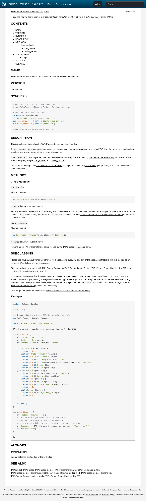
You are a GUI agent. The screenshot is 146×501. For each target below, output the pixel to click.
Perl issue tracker (92, 494)
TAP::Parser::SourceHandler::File (96, 473)
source (40, 12)
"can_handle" (40, 160)
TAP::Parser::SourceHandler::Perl (64, 473)
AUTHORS (20, 61)
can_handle (30, 48)
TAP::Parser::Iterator (28, 152)
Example (24, 57)
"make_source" (58, 160)
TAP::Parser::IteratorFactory (101, 157)
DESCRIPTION (22, 39)
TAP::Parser (90, 165)
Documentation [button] (63, 4)
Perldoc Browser (15, 4)
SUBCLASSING (22, 54)
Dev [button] (49, 4)
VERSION (20, 33)
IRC (113, 494)
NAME (18, 30)
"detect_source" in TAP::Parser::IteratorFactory (101, 214)
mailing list (106, 494)
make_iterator (31, 51)
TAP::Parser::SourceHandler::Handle (27, 476)
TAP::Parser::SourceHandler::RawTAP (109, 268)
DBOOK (40, 490)
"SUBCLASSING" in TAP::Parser (36, 260)
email (83, 490)
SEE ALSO (20, 64)
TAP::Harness (112, 279)
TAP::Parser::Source (50, 144)
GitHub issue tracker (71, 490)
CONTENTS (19, 23)
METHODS (20, 42)
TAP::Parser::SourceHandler (24, 12)
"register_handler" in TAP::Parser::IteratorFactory (68, 291)
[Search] (125, 4)
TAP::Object (16, 470)
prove (43, 279)
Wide (97, 4)
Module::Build (62, 282)
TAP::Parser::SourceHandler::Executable (29, 473)
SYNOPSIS (20, 36)
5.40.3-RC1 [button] (37, 4)
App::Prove (67, 279)
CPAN (46, 12)
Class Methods (27, 45)
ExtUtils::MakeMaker (42, 282)
